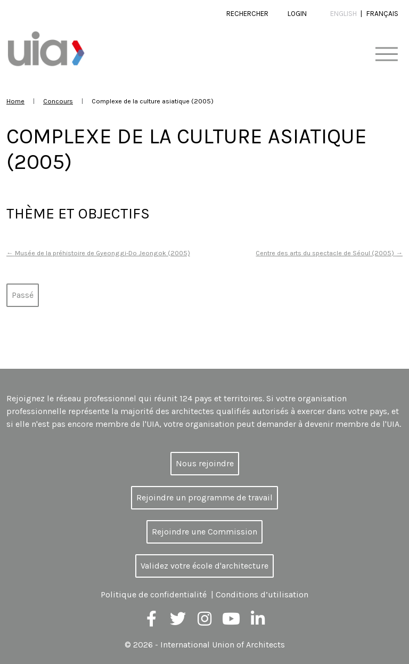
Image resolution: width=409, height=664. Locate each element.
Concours (58, 101)
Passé (23, 295)
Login (297, 14)
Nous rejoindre (205, 463)
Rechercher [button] (247, 14)
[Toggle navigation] (386, 54)
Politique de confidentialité (154, 594)
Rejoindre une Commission (204, 532)
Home (15, 101)
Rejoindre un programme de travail (204, 497)
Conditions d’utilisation (262, 594)
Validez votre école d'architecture (204, 566)
